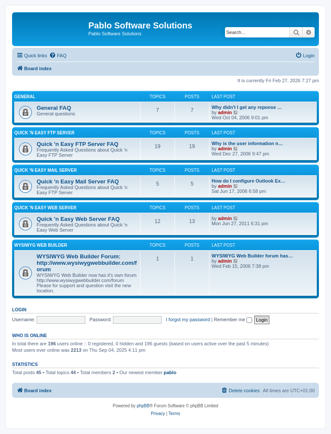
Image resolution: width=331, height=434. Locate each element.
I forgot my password (188, 319)
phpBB (143, 405)
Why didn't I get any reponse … (247, 107)
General (24, 96)
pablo (170, 372)
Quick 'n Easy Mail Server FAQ (78, 181)
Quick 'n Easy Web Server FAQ (78, 219)
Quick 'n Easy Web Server (45, 207)
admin (225, 112)
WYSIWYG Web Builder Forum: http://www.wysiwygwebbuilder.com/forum (87, 263)
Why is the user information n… (247, 143)
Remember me (233, 319)
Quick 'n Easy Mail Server (45, 170)
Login (19, 309)
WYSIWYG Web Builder (40, 245)
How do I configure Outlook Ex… (248, 180)
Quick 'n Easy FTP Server (44, 132)
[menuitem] (57, 55)
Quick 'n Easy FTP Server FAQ (78, 144)
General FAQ (54, 108)
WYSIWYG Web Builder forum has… (252, 255)
